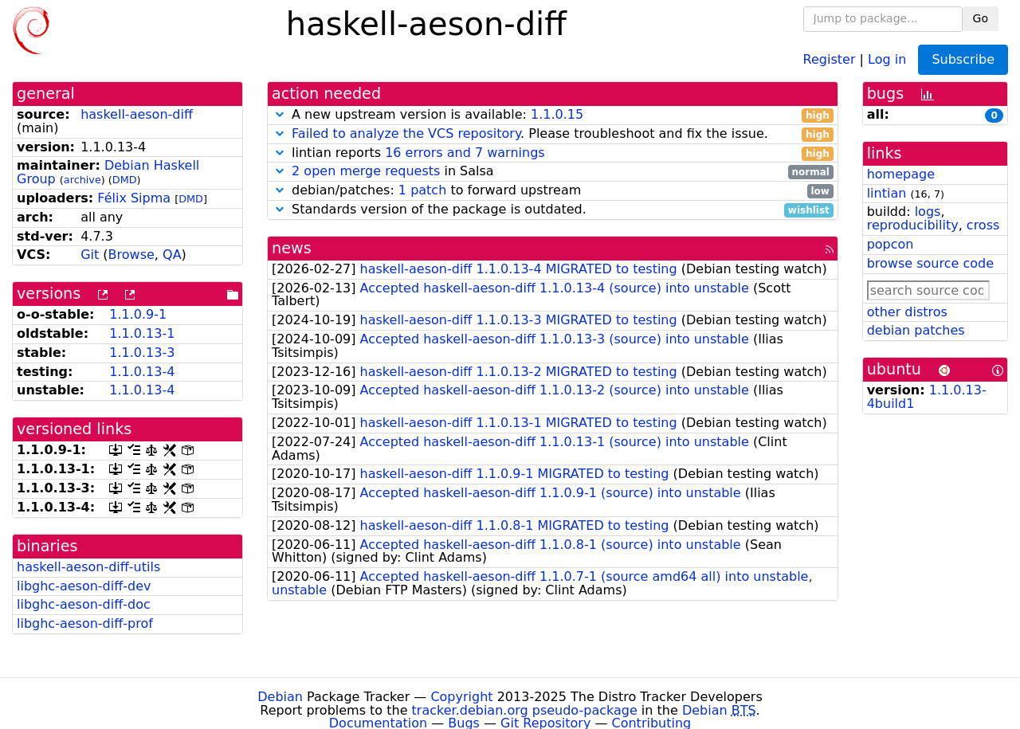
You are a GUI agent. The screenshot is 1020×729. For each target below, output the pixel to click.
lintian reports (553, 153)
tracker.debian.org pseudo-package (525, 710)
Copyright (461, 696)
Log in (887, 58)
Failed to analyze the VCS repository (406, 133)
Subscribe (963, 59)
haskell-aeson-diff (136, 114)
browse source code (930, 263)
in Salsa (553, 171)
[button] (280, 114)
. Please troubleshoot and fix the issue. (553, 134)
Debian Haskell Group (108, 172)
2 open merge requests (366, 170)
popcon (890, 244)
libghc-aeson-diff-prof (85, 623)
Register (829, 58)
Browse (131, 254)
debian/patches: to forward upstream (553, 191)
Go (980, 18)
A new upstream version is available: (553, 115)
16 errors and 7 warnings (464, 152)
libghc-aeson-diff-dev (84, 586)
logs (928, 211)
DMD (124, 180)
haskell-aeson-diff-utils (88, 566)
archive (82, 180)
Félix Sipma (134, 198)
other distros (907, 311)
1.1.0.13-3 (142, 352)
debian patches (916, 330)
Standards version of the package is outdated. (553, 210)
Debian (280, 696)
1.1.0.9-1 (138, 314)
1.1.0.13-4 (142, 371)
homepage (901, 174)
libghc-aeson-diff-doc (84, 604)
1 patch (422, 190)
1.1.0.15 (557, 114)
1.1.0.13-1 (142, 333)
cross (983, 225)
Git (89, 254)
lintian (887, 193)
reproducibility (913, 225)
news (292, 248)
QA (172, 254)
